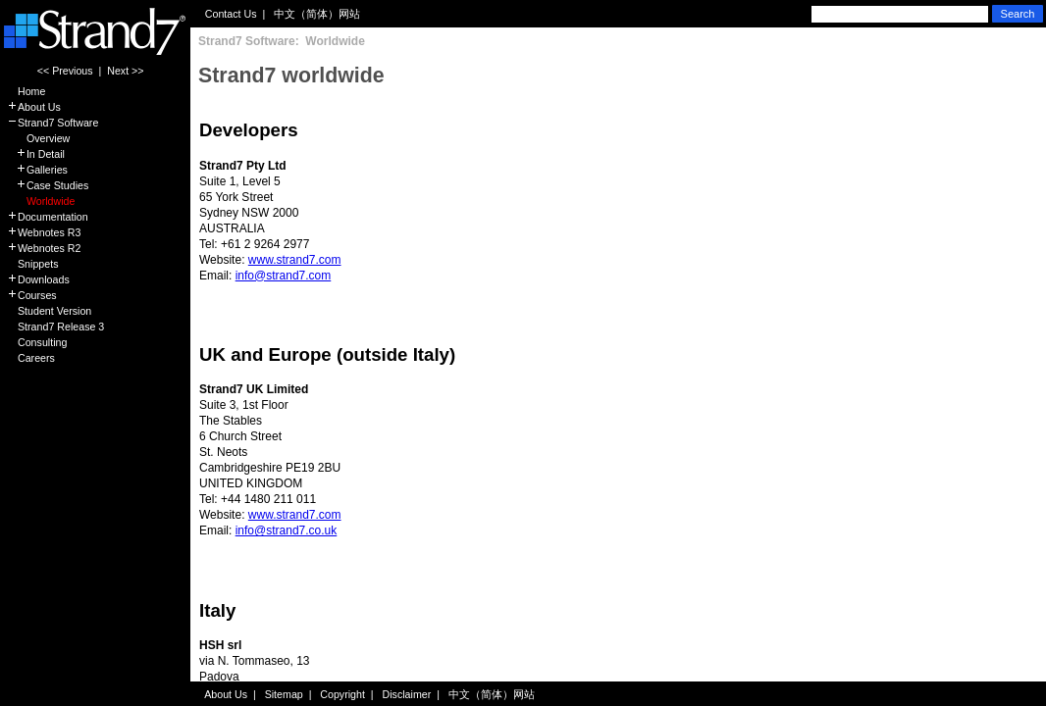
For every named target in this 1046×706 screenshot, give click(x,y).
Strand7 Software (52, 122)
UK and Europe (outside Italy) (327, 354)
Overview (38, 138)
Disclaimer (407, 694)
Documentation (47, 217)
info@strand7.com (283, 275)
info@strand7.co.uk (286, 530)
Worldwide (41, 201)
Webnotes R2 (43, 248)
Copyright (342, 694)
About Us (34, 107)
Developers (248, 130)
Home (26, 91)
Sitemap (284, 694)
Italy (217, 610)
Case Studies (47, 185)
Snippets (32, 264)
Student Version (49, 311)
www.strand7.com (294, 260)
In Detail (36, 154)
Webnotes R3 (43, 232)
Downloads (38, 279)
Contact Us (231, 14)
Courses (32, 295)
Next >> (125, 70)
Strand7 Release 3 (55, 326)
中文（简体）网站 (317, 14)
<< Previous (65, 70)
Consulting (37, 342)
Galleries (37, 170)
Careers (31, 358)
